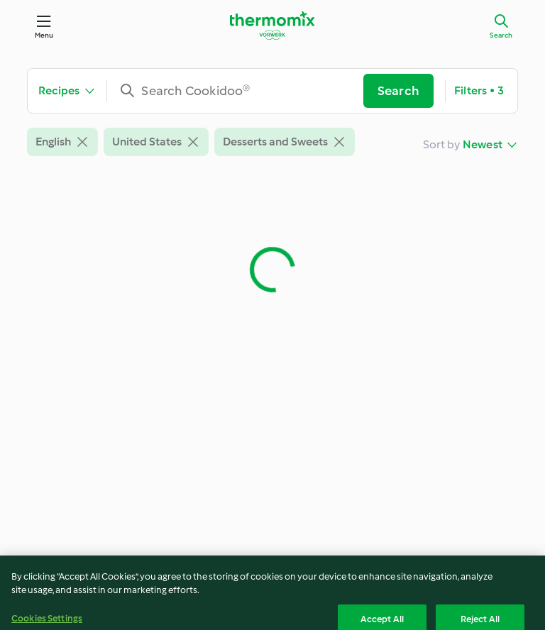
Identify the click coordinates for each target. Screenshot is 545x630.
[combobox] (241, 91)
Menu (44, 35)
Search (501, 35)
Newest (482, 144)
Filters (479, 91)
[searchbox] (241, 91)
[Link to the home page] (272, 25)
